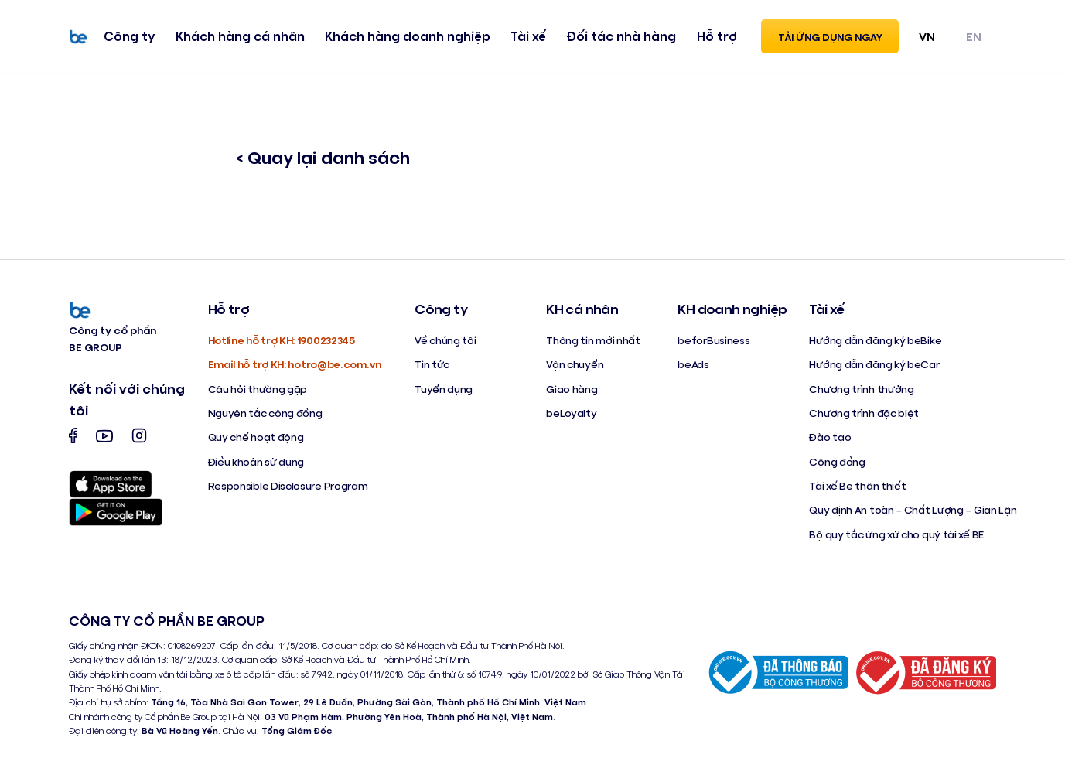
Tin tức (432, 364)
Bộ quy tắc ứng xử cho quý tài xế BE (896, 534)
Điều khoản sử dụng (256, 461)
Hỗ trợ (717, 36)
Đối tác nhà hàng (621, 36)
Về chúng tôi (445, 340)
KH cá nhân (582, 308)
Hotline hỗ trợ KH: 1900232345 (281, 340)
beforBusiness (713, 340)
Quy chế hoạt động (256, 436)
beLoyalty (571, 412)
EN (973, 36)
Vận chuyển (574, 364)
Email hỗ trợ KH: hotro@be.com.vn (294, 364)
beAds (693, 364)
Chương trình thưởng (861, 388)
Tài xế (528, 36)
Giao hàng (571, 388)
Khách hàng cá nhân (240, 36)
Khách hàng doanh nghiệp (407, 36)
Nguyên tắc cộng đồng (265, 412)
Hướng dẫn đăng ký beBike (875, 340)
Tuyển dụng (444, 388)
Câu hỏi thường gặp (258, 388)
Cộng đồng (837, 461)
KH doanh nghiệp (732, 308)
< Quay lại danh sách (322, 156)
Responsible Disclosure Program (288, 485)
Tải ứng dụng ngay (830, 36)
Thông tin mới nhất (593, 340)
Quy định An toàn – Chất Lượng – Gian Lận (912, 509)
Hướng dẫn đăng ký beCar (874, 364)
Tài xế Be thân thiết (857, 485)
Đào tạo (830, 436)
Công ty (129, 36)
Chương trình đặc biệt (864, 412)
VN (927, 36)
